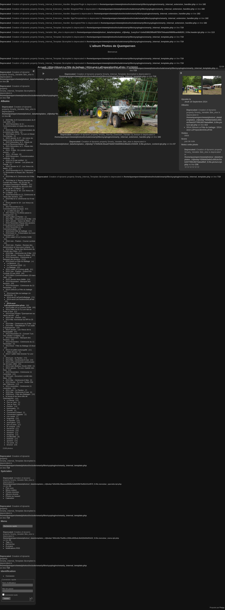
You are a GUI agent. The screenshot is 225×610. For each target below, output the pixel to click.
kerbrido (10, 439)
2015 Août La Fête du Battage (18, 261)
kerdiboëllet (11, 437)
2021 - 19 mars (12, 154)
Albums (5, 101)
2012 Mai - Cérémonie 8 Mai (17, 380)
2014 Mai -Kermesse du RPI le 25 (19, 319)
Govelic (10, 410)
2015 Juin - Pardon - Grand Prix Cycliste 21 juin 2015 (17, 272)
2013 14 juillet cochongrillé (17, 350)
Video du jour (12, 352)
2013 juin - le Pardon (14, 358)
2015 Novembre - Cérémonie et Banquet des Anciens (17, 258)
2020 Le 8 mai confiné (15, 160)
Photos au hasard (13, 496)
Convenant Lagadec (15, 414)
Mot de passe (7, 589)
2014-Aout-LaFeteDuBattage (18, 297)
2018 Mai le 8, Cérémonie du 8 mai (20, 199)
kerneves (10, 431)
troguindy (10, 418)
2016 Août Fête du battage (16, 231)
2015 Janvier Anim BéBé (16, 279)
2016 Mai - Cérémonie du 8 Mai (18, 253)
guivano (10, 441)
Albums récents (12, 494)
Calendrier (10, 498)
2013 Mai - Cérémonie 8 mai (17, 360)
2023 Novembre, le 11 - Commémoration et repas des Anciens (18, 125)
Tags (8, 542)
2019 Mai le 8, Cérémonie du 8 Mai (20, 176)
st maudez (11, 420)
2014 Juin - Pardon (13, 317)
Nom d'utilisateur (9, 583)
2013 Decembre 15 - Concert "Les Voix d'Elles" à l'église (18, 335)
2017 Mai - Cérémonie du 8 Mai (18, 219)
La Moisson (11, 263)
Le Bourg (10, 400)
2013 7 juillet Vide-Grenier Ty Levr (19, 354)
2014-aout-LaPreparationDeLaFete (14, 304)
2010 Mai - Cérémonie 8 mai (17, 392)
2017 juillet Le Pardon (14, 217)
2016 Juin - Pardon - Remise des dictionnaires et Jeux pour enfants (17, 246)
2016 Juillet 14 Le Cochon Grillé (19, 237)
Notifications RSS (13, 548)
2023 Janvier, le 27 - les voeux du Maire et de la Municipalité (18, 139)
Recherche (10, 544)
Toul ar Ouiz (12, 404)
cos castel (11, 416)
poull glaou (11, 422)
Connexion (10, 576)
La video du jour (13, 211)
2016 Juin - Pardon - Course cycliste (20, 241)
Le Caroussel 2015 (14, 265)
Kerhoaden (11, 408)
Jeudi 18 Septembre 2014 (195, 102)
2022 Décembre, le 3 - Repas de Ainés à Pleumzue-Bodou (17, 143)
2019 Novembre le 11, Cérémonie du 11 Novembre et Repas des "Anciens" (19, 171)
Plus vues (10, 488)
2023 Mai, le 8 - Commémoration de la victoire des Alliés (19, 131)
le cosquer (11, 426)
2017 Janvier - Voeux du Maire (18, 221)
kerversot (10, 428)
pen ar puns (11, 424)
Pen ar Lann (12, 402)
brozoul (10, 445)
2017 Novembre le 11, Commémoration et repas (13, 208)
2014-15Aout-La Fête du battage (19, 289)
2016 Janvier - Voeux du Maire (18, 255)
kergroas (10, 435)
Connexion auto (10, 595)
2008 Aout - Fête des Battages (18, 394)
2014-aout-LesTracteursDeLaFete (20, 299)
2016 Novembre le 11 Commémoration (13, 228)
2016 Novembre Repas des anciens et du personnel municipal (19, 224)
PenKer (10, 406)
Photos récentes (12, 492)
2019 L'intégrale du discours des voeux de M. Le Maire (17, 187)
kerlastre (10, 433)
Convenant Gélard (14, 412)
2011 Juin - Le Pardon (15, 390)
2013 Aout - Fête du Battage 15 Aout (20, 346)
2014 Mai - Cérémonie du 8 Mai (18, 323)
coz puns (10, 443)
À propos (9, 546)
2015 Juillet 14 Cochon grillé (17, 269)
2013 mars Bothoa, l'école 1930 (18, 366)
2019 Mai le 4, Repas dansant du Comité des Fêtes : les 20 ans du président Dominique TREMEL (17, 182)
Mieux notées (11, 490)
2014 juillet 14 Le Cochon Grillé (18, 307)
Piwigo (222, 607)
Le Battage (11, 267)
